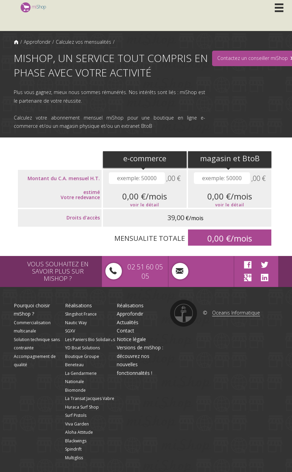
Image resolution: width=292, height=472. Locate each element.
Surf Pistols (75, 415)
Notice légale (131, 339)
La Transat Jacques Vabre (89, 398)
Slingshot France (81, 314)
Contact (125, 330)
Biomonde (75, 390)
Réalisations (78, 305)
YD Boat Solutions (82, 348)
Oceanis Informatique (236, 312)
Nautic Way (76, 323)
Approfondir (37, 42)
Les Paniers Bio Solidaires (90, 339)
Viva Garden (77, 424)
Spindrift (73, 449)
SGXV (70, 331)
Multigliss (74, 458)
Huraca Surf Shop (82, 407)
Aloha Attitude (79, 432)
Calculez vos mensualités (83, 42)
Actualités (127, 322)
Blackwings (75, 441)
